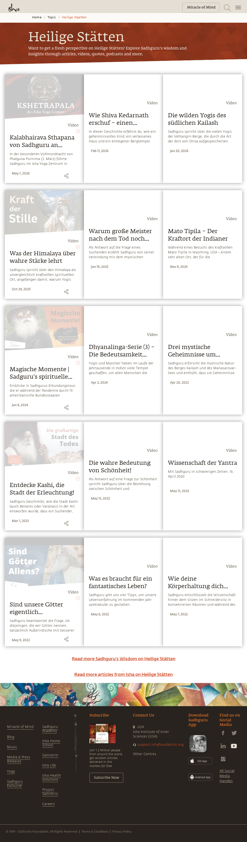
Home (36, 17)
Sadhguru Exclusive (15, 783)
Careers (48, 804)
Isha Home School (51, 743)
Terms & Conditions (95, 831)
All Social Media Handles (227, 776)
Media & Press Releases (18, 759)
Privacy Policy (121, 831)
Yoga (11, 771)
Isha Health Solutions (51, 777)
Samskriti (50, 755)
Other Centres (144, 754)
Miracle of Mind (20, 727)
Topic (52, 17)
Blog (10, 737)
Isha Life (49, 765)
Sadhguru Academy (50, 729)
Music (12, 747)
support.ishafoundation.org (160, 744)
